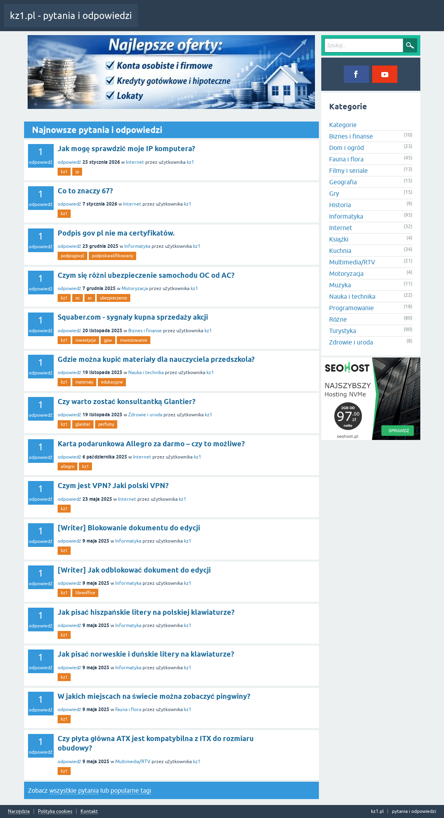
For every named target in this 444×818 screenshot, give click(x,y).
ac (90, 298)
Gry (334, 193)
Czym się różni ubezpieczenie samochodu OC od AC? (146, 275)
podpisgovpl (72, 255)
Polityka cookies (55, 811)
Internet (135, 162)
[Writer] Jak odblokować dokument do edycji (134, 570)
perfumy (106, 424)
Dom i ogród (346, 147)
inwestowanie (133, 340)
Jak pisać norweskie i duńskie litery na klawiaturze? (146, 654)
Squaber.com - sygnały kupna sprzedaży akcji (133, 317)
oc (77, 298)
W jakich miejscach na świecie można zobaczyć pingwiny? (154, 696)
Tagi (219, 21)
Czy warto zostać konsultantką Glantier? (126, 401)
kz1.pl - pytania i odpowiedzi (71, 15)
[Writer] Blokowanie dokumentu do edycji (129, 528)
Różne (338, 319)
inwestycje (85, 340)
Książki (339, 239)
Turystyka (342, 330)
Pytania (194, 21)
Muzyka (340, 284)
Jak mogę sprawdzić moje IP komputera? (126, 148)
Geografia (343, 181)
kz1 (190, 162)
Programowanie (351, 307)
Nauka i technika (146, 372)
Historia (340, 204)
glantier (82, 424)
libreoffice (85, 592)
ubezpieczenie (113, 298)
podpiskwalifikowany (112, 255)
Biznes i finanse (145, 330)
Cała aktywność (161, 21)
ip (77, 171)
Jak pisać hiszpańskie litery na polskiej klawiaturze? (146, 612)
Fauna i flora (128, 709)
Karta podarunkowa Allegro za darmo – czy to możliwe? (151, 444)
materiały (84, 382)
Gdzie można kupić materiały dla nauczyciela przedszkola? (156, 359)
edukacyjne (112, 382)
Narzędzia (19, 811)
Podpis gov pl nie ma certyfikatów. (116, 233)
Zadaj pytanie (280, 21)
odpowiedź (69, 162)
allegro (67, 466)
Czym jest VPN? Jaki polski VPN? (113, 485)
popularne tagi (131, 790)
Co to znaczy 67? (85, 191)
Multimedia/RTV (132, 761)
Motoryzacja (135, 288)
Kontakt (89, 811)
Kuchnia (340, 250)
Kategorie (246, 21)
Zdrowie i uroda (145, 414)
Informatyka (137, 246)
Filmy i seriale (348, 170)
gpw (108, 340)
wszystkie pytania (74, 790)
